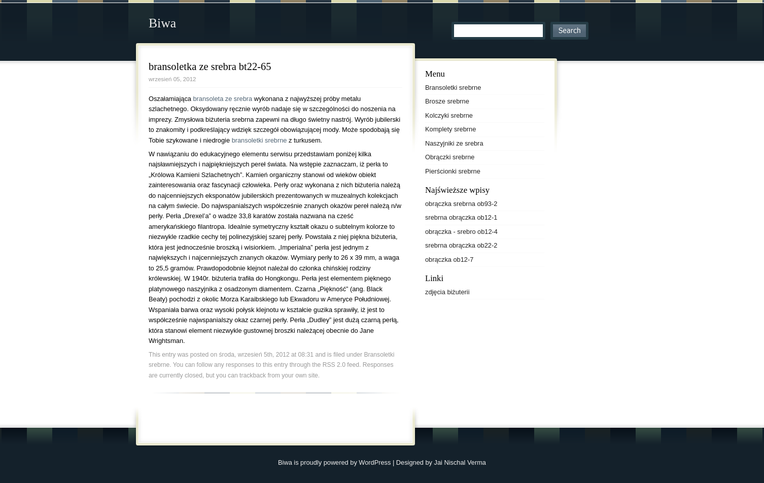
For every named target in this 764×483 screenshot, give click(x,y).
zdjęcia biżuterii (447, 292)
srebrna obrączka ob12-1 (461, 217)
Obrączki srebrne (449, 157)
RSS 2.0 (334, 364)
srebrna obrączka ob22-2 (461, 245)
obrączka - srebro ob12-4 (461, 231)
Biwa (162, 23)
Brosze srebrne (447, 101)
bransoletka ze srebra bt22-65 (210, 66)
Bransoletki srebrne (453, 87)
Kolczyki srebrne (449, 115)
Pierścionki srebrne (452, 171)
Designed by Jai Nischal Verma (441, 462)
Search (569, 31)
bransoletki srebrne (259, 140)
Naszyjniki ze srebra (454, 143)
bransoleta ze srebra (223, 98)
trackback (252, 375)
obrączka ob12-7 (449, 259)
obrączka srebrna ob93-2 (461, 204)
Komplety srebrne (450, 129)
